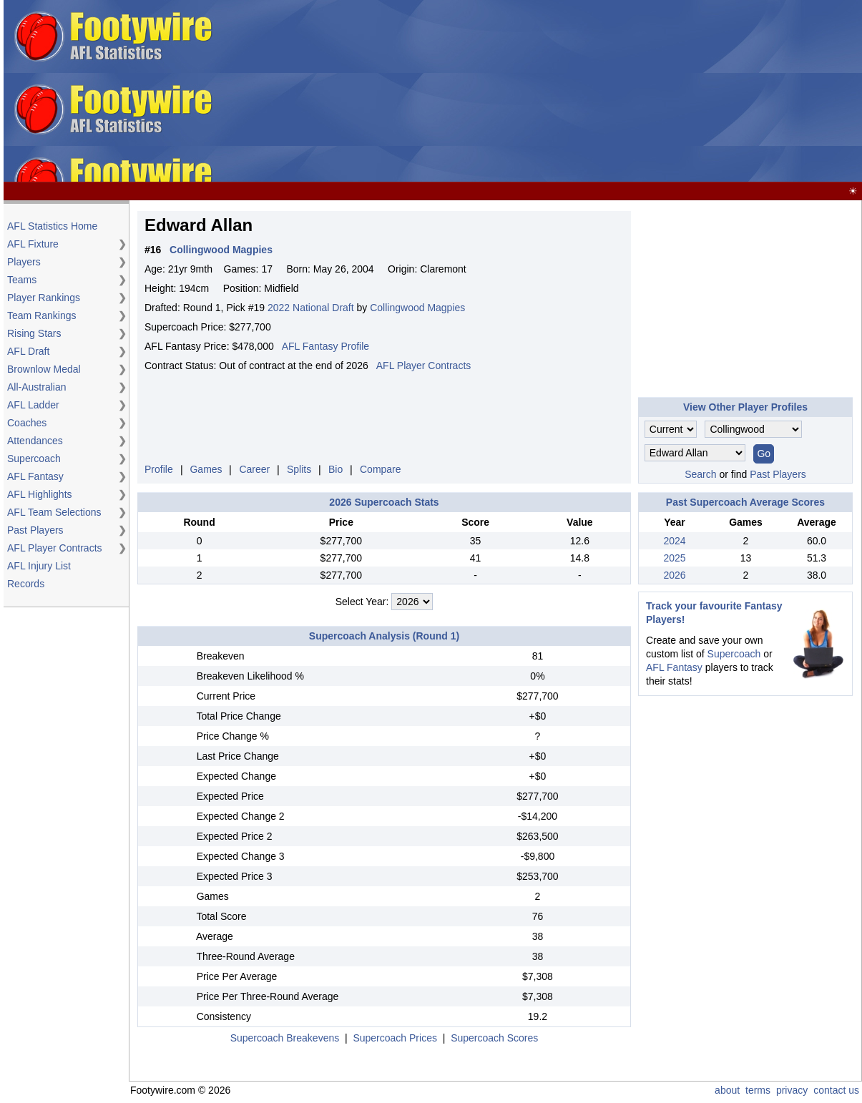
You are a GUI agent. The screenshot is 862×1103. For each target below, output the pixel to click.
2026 (674, 575)
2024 (674, 540)
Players (24, 262)
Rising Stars (34, 333)
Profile (159, 469)
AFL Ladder (33, 405)
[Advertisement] (525, 91)
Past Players (35, 530)
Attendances (35, 440)
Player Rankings (43, 297)
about (727, 1090)
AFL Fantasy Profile (325, 346)
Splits (299, 469)
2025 (674, 558)
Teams (21, 279)
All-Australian (36, 387)
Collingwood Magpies (417, 307)
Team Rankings (42, 315)
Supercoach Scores (494, 1038)
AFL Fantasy (35, 476)
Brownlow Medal (44, 369)
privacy (792, 1090)
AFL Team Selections (54, 512)
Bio (335, 469)
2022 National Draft (311, 307)
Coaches (26, 422)
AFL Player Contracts (54, 548)
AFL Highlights (39, 494)
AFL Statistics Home (52, 226)
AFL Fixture (33, 244)
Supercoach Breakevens (285, 1038)
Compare (380, 469)
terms (757, 1090)
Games (206, 469)
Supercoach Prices (395, 1038)
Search (700, 474)
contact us (836, 1090)
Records (25, 583)
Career (254, 469)
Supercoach (34, 458)
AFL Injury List (39, 566)
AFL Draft (28, 351)
